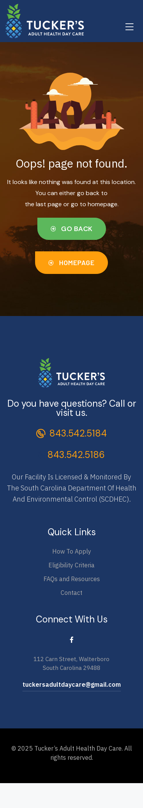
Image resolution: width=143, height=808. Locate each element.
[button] (71, 229)
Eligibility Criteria (71, 565)
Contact (71, 592)
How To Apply (71, 551)
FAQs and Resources (71, 579)
